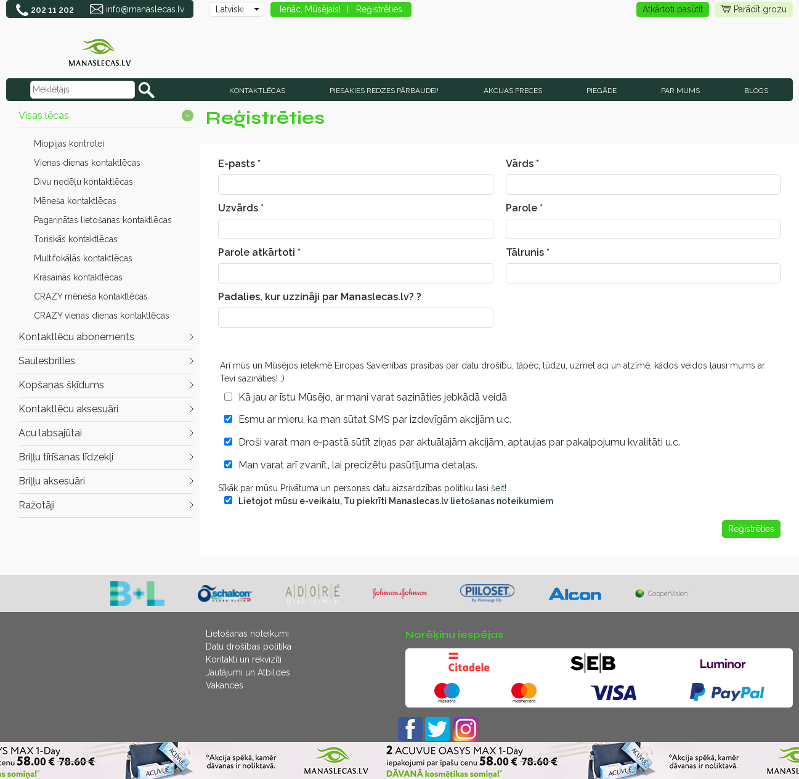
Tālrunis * (528, 252)
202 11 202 (52, 10)
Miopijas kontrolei (69, 144)
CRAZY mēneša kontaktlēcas (91, 296)
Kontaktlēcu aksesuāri (68, 409)
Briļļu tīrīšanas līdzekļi (65, 457)
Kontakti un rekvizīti (244, 659)
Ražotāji (36, 505)
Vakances (224, 685)
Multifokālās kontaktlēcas (83, 258)
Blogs (756, 90)
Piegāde (601, 90)
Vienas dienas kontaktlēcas (87, 163)
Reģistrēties (379, 9)
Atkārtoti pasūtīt (673, 9)
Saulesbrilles (46, 361)
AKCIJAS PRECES (513, 90)
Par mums (680, 90)
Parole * (524, 208)
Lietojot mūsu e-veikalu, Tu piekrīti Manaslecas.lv (395, 501)
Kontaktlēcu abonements (76, 337)
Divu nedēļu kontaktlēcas (83, 182)
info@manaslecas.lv (145, 9)
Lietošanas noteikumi (247, 633)
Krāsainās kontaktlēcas (78, 277)
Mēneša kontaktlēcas (75, 201)
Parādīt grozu (754, 9)
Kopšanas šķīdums (61, 385)
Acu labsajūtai (50, 433)
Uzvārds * (241, 208)
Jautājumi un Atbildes (248, 672)
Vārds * (522, 163)
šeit (498, 488)
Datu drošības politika (248, 646)
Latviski (230, 9)
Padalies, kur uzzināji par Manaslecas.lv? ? (319, 297)
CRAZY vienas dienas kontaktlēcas (101, 315)
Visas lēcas (43, 115)
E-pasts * (239, 163)
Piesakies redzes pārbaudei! (384, 90)
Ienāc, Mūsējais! (310, 9)
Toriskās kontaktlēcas (76, 239)
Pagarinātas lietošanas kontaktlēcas (103, 220)
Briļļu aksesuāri (51, 481)
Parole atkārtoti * (259, 252)
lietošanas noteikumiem (501, 501)
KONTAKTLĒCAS (257, 90)
